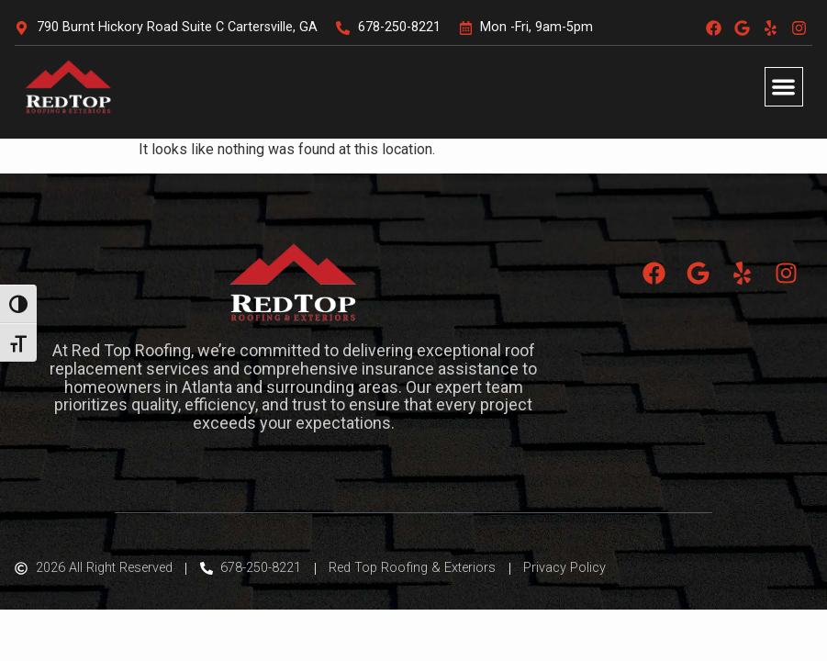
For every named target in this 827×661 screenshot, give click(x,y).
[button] (784, 86)
